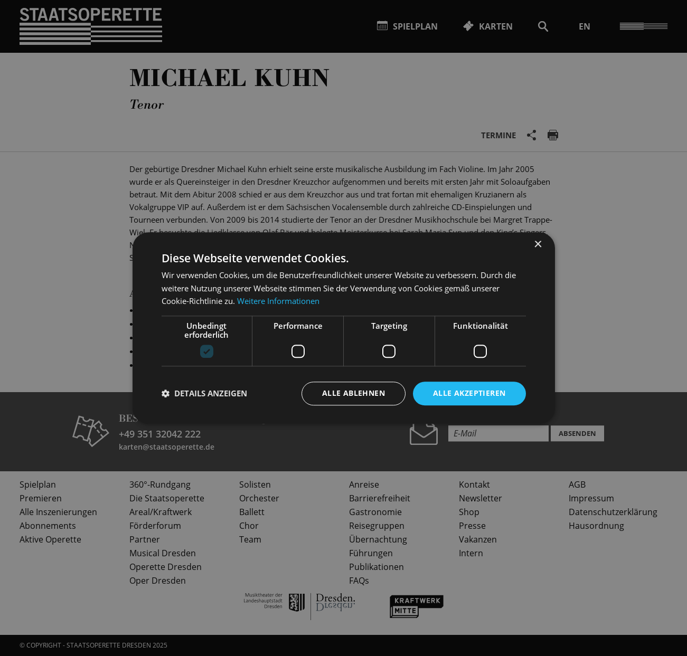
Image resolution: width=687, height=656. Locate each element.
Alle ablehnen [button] (353, 393)
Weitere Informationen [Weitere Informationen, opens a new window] (278, 301)
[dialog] (343, 328)
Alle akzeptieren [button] (469, 393)
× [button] (538, 245)
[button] (204, 393)
